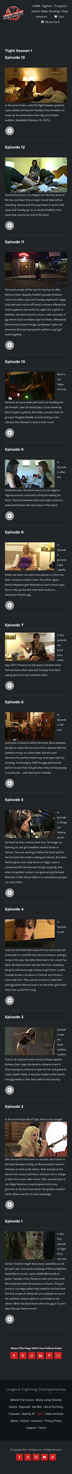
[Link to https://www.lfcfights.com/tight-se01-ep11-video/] (9, 345)
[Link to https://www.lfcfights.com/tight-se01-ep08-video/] (9, 605)
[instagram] (36, 1457)
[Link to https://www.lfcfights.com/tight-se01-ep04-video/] (9, 1000)
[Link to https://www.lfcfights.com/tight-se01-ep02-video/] (9, 1204)
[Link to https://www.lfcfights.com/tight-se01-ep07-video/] (9, 685)
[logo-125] (13, 6)
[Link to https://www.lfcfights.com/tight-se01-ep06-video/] (9, 783)
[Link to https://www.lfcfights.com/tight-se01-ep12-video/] (9, 225)
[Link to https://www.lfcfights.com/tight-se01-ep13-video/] (9, 131)
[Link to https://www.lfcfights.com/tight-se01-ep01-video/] (9, 1319)
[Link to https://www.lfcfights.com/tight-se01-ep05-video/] (9, 892)
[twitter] (27, 1457)
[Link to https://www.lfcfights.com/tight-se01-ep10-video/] (9, 433)
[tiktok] (52, 1457)
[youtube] (44, 1457)
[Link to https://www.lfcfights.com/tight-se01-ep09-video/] (9, 515)
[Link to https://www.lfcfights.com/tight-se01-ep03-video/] (9, 1090)
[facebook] (19, 1457)
